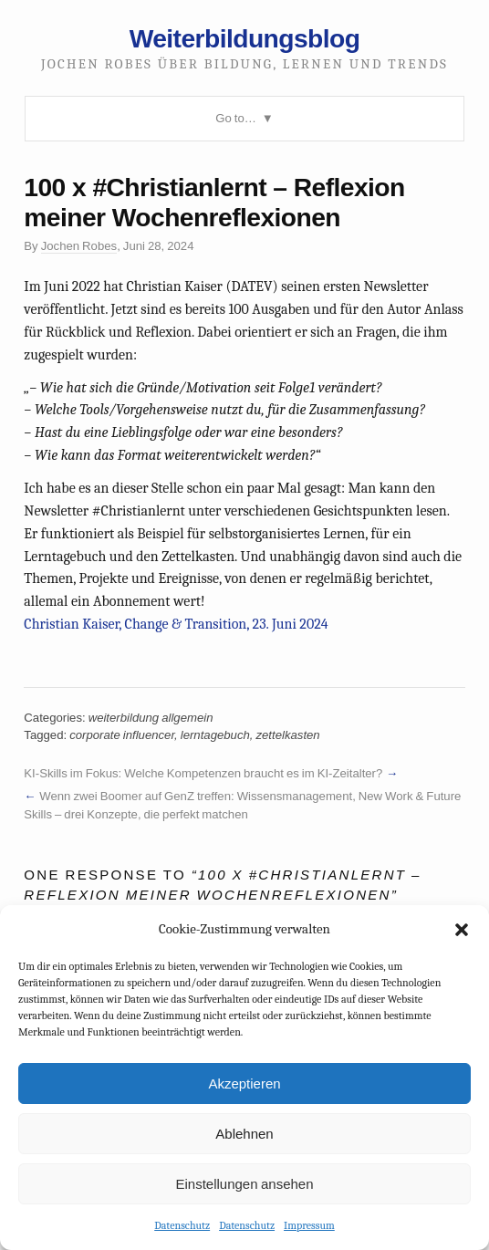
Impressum (309, 1225)
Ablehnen (244, 1133)
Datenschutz (182, 1225)
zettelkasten (287, 735)
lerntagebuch (215, 735)
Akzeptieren (244, 1083)
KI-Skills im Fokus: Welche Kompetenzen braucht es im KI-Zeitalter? (203, 773)
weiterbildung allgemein (150, 717)
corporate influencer (121, 735)
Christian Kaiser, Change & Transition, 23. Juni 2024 (176, 624)
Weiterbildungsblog (245, 38)
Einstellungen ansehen (244, 1184)
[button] (462, 930)
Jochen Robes (79, 246)
